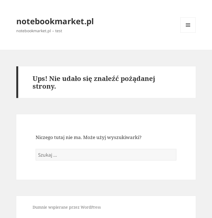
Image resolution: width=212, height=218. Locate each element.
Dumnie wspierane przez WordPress (67, 207)
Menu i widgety (188, 32)
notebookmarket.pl (55, 21)
